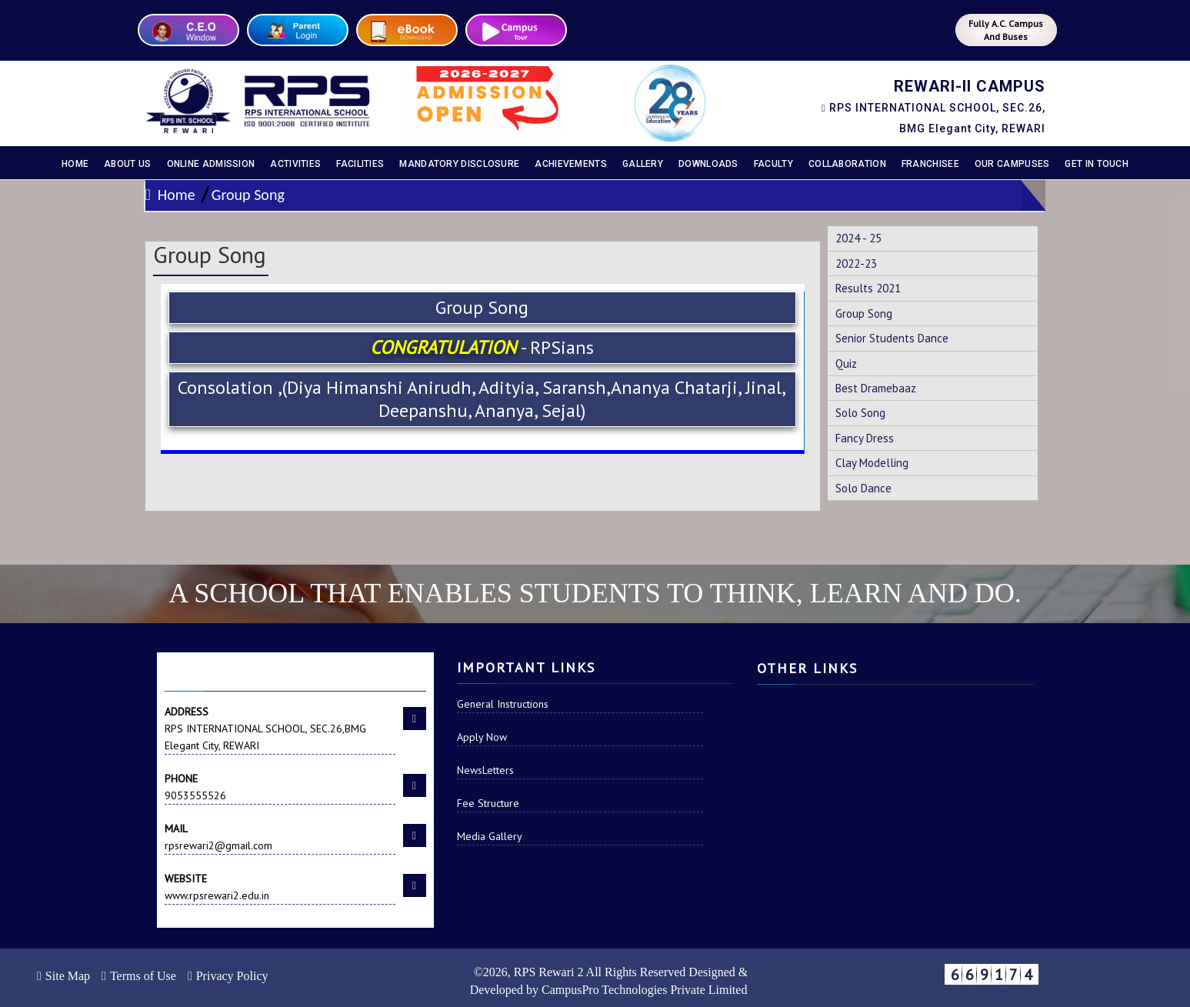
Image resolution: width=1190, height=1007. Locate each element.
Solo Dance (863, 488)
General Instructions (502, 704)
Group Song (248, 194)
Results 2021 (868, 288)
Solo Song (860, 412)
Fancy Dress (864, 438)
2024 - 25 (858, 238)
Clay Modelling (871, 462)
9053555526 (280, 786)
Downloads (708, 163)
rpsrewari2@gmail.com (280, 836)
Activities (295, 163)
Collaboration (847, 163)
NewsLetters (485, 770)
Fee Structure (488, 803)
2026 (495, 972)
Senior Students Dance (891, 338)
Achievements (571, 163)
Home (75, 163)
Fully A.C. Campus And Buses (1005, 30)
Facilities (360, 163)
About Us (127, 163)
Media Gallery (489, 836)
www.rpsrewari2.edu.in (280, 886)
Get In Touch (1096, 163)
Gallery (642, 163)
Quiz (846, 363)
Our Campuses (1012, 163)
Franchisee (930, 163)
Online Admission (211, 163)
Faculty (773, 163)
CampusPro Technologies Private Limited (644, 989)
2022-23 (856, 263)
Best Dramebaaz (875, 388)
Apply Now (482, 737)
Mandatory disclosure (459, 163)
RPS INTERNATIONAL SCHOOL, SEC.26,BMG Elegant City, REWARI (280, 727)
